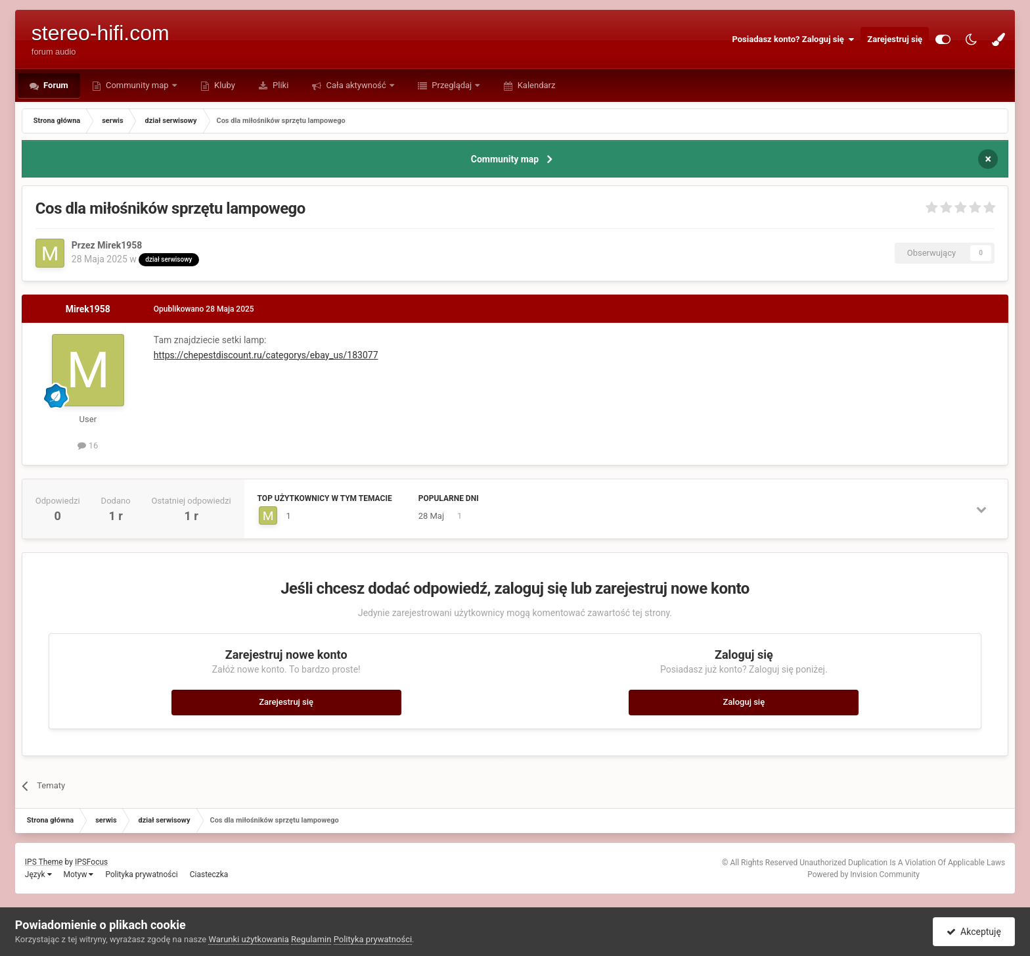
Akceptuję (974, 931)
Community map (137, 85)
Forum (54, 85)
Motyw (79, 874)
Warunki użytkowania (248, 939)
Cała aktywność (356, 85)
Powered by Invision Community (863, 874)
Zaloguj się (744, 702)
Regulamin (311, 939)
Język (38, 874)
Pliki (280, 85)
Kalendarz (535, 85)
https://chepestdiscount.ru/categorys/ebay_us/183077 (266, 355)
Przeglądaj (452, 85)
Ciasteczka (209, 874)
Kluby (223, 85)
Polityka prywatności (141, 874)
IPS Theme (44, 862)
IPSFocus (91, 862)
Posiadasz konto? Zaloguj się (793, 39)
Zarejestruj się (894, 39)
